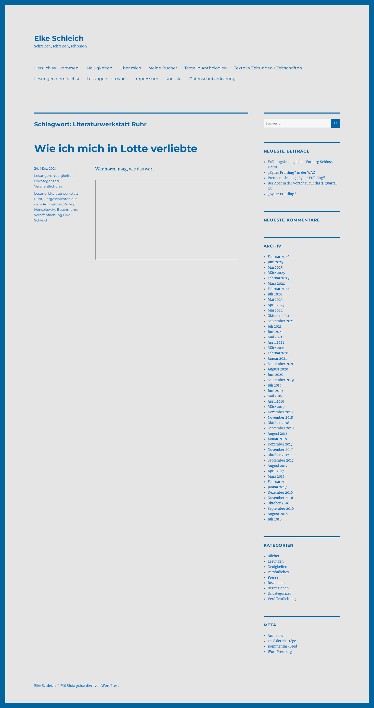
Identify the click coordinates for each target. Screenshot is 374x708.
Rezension (276, 583)
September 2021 (281, 321)
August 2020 (278, 369)
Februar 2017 (278, 482)
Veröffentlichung (48, 186)
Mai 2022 (275, 310)
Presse (273, 577)
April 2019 (276, 401)
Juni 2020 (275, 374)
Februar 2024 (278, 289)
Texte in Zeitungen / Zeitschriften (268, 68)
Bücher (273, 556)
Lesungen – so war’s (107, 78)
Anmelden (276, 636)
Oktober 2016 (278, 503)
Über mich (130, 68)
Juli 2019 (275, 385)
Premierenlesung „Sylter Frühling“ (296, 178)
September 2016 (281, 508)
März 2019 (276, 407)
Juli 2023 (275, 294)
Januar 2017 (277, 487)
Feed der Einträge (282, 641)
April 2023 (276, 305)
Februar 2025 (278, 278)
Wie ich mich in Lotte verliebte (115, 148)
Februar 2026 (279, 257)
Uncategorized (46, 181)
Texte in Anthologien (205, 68)
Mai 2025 (275, 267)
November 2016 (280, 498)
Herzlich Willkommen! (57, 68)
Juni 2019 (275, 391)
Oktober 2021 (278, 316)
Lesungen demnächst (57, 78)
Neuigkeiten (99, 68)
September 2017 (281, 460)
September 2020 (281, 364)
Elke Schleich (59, 38)
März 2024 (276, 283)
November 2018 (280, 417)
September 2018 (281, 428)
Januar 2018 (277, 439)
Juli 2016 (275, 519)
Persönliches (278, 572)
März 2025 (276, 273)
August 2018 (278, 433)
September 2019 (281, 380)
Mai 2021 (275, 337)
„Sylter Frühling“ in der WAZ (291, 172)
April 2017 (276, 471)
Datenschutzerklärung (212, 78)
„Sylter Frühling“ (282, 194)
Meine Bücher (162, 68)
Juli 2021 (274, 326)
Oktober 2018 (278, 423)
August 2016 (278, 514)
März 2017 (276, 476)
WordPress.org (280, 652)
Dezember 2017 (280, 444)
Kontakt (173, 78)
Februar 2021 (278, 353)
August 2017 (278, 466)
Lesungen (42, 175)
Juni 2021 (275, 332)
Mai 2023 (275, 299)
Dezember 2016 (280, 492)
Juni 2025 (275, 262)
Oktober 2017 (278, 455)
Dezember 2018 (280, 412)
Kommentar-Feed (282, 646)
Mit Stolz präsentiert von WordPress (89, 686)
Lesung (40, 193)
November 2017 (280, 450)
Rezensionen (278, 588)
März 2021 (276, 348)
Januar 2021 (277, 358)
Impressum (146, 78)
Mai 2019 (275, 396)
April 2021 (276, 342)
